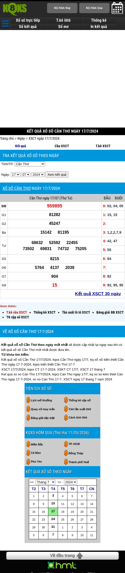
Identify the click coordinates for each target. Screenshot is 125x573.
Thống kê (99, 20)
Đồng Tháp (76, 432)
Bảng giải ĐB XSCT (110, 291)
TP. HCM (74, 422)
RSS (119, 558)
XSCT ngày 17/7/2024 (44, 117)
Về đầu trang (62, 534)
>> (59, 461)
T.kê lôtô (63, 20)
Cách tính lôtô (78, 396)
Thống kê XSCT (44, 291)
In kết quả (99, 26)
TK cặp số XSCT (17, 296)
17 (53, 490)
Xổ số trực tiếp (28, 20)
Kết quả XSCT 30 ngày (98, 272)
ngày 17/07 (51, 177)
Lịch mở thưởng (41, 379)
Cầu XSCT (62, 125)
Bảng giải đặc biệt (43, 396)
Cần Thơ (35, 177)
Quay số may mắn (43, 387)
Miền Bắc (37, 423)
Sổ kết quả (28, 26)
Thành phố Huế (79, 440)
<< (32, 461)
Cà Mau (36, 431)
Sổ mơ (63, 26)
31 (53, 505)
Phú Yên (36, 440)
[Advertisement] (62, 66)
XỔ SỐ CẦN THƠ (17, 167)
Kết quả (20, 125)
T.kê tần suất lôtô (80, 387)
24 (53, 498)
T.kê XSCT (103, 125)
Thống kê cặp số (80, 379)
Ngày (21, 117)
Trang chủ (7, 117)
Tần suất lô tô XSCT (76, 291)
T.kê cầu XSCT (16, 291)
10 (53, 482)
